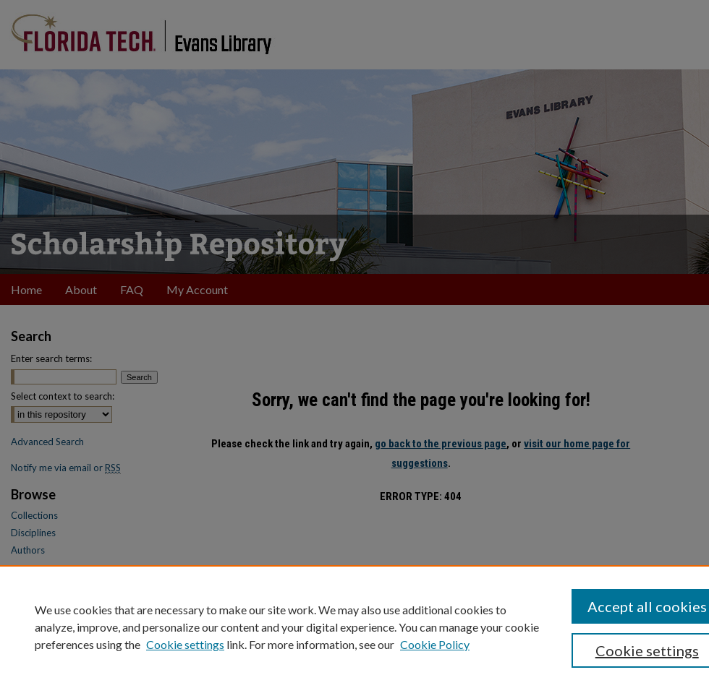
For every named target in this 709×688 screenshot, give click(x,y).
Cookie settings (185, 644)
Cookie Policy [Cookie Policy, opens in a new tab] (435, 644)
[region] (354, 626)
